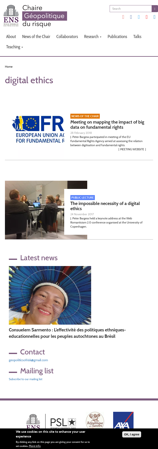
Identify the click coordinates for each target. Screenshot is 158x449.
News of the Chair (36, 36)
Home (9, 66)
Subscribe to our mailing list (25, 379)
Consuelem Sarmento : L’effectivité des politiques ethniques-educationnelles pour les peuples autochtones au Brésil (67, 333)
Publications (117, 36)
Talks (137, 36)
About (11, 36)
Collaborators (67, 36)
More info (35, 446)
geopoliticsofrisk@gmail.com (28, 360)
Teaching (14, 46)
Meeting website (132, 149)
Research (92, 36)
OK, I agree (131, 435)
